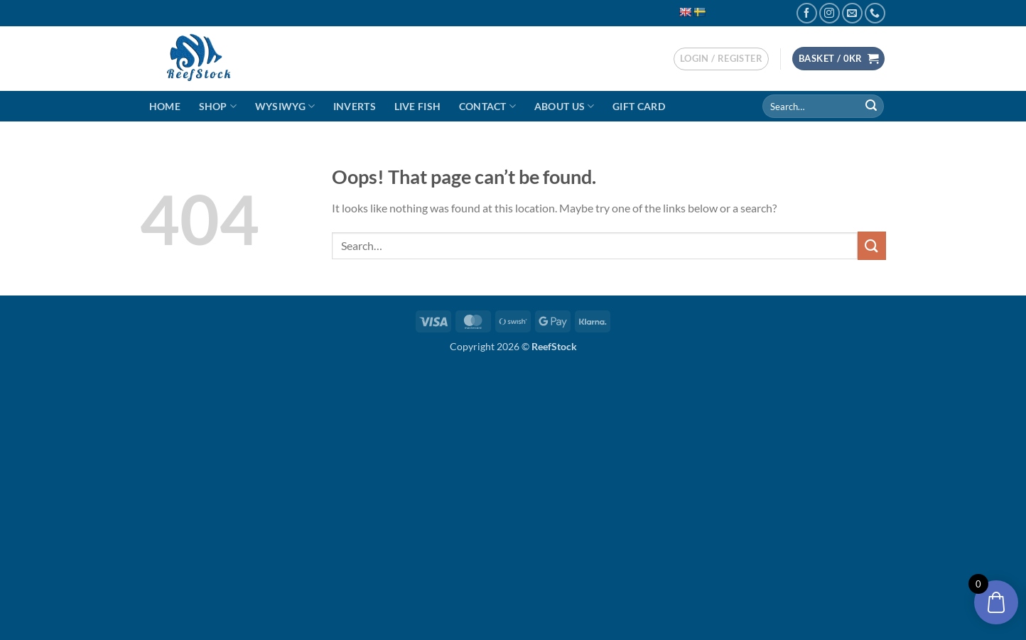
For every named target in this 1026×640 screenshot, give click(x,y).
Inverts (354, 106)
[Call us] (875, 13)
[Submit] (871, 106)
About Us (564, 106)
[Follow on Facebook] (806, 13)
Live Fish (417, 106)
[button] (721, 59)
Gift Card (638, 106)
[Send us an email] (852, 13)
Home (164, 106)
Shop (218, 106)
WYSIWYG (285, 106)
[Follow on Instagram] (829, 13)
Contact (488, 106)
